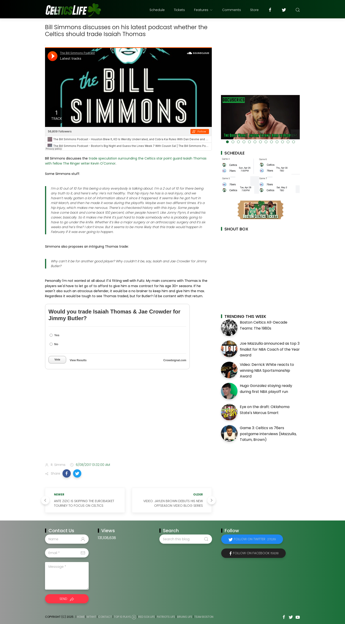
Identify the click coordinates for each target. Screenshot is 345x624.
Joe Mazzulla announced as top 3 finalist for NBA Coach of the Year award (270, 349)
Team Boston (203, 617)
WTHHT (91, 617)
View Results (78, 360)
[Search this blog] (185, 539)
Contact (105, 617)
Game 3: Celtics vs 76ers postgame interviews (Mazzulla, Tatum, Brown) (268, 433)
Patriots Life (166, 617)
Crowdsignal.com (174, 360)
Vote (57, 359)
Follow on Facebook (256, 553)
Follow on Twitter (255, 539)
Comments (231, 10)
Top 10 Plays (122, 617)
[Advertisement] (128, 423)
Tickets (179, 10)
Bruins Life (184, 617)
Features (203, 10)
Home (81, 617)
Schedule (157, 10)
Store (254, 10)
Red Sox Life (146, 617)
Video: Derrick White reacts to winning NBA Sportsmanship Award (267, 370)
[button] (66, 473)
